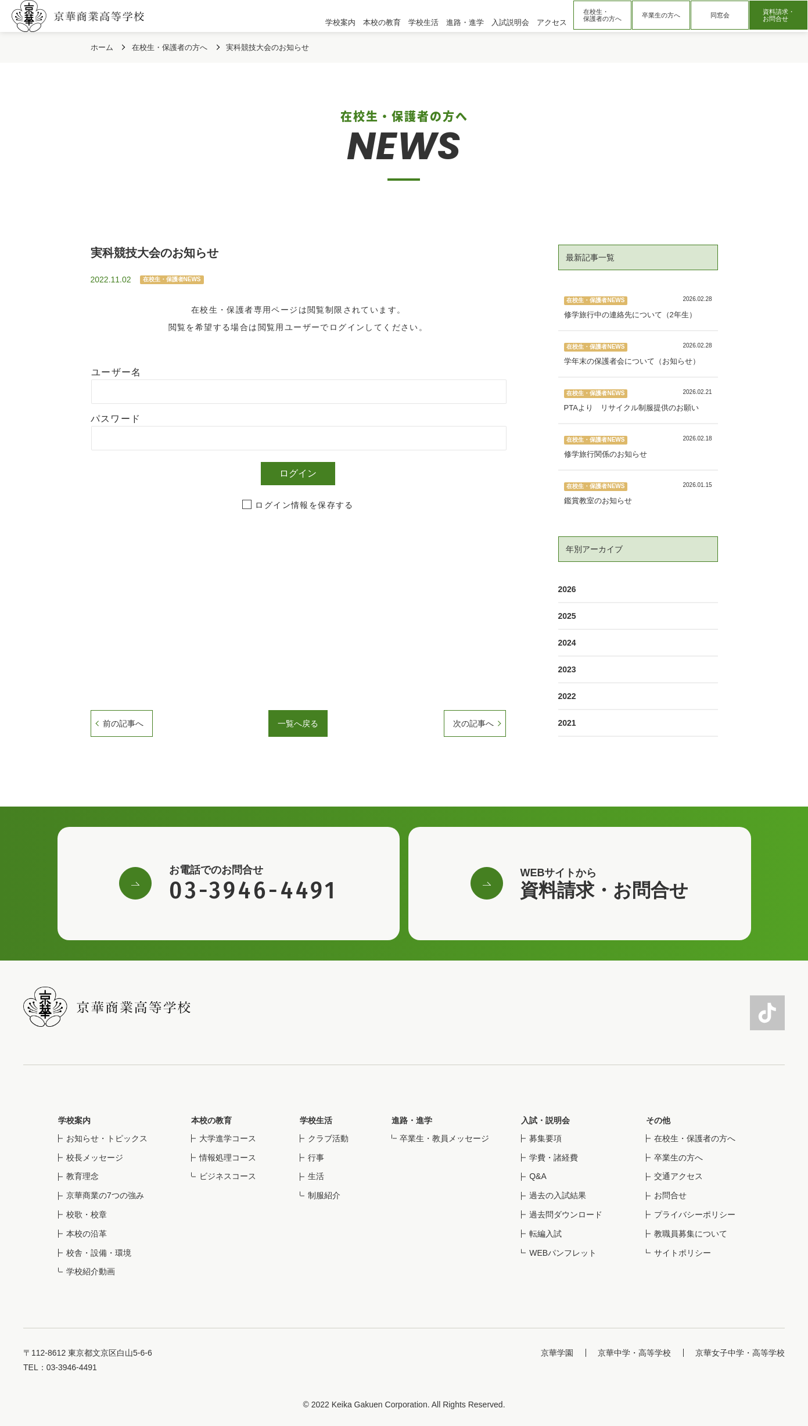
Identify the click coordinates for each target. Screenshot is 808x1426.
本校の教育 (211, 1120)
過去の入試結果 (557, 1195)
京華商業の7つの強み (105, 1195)
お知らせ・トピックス (107, 1138)
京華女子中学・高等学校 (740, 1352)
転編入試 (545, 1233)
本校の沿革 (86, 1233)
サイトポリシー (682, 1252)
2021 (567, 723)
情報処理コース (227, 1157)
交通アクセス (678, 1176)
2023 (567, 669)
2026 (567, 589)
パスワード (116, 419)
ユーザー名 (116, 372)
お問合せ (670, 1195)
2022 (567, 696)
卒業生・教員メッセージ (444, 1138)
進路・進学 (412, 1120)
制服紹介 (324, 1195)
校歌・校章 (86, 1214)
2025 (567, 616)
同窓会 (720, 15)
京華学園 (557, 1352)
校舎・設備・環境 (98, 1252)
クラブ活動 (328, 1138)
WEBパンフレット (563, 1252)
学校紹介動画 (90, 1271)
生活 (316, 1176)
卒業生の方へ (661, 15)
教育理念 (82, 1176)
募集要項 (545, 1138)
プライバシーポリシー (694, 1214)
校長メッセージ (94, 1157)
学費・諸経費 (553, 1157)
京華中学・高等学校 (634, 1352)
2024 (567, 642)
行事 (316, 1157)
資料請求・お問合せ (779, 15)
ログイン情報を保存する (304, 505)
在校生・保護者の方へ (602, 15)
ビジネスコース (227, 1176)
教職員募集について (690, 1233)
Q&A (538, 1176)
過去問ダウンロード (565, 1214)
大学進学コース (227, 1138)
